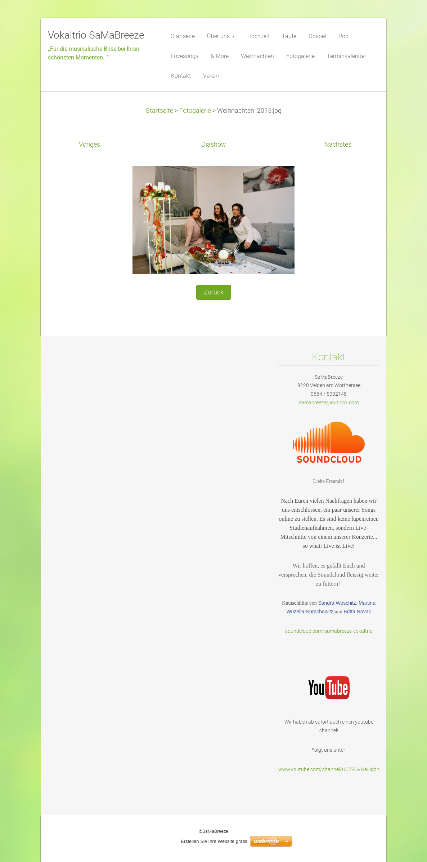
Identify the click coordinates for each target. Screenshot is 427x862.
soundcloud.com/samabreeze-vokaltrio (329, 631)
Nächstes (337, 144)
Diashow (213, 144)
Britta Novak (357, 611)
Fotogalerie (195, 110)
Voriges (89, 144)
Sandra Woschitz (337, 603)
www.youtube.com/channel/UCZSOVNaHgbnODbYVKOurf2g (346, 769)
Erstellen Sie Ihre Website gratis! (214, 841)
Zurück (214, 292)
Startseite (159, 110)
